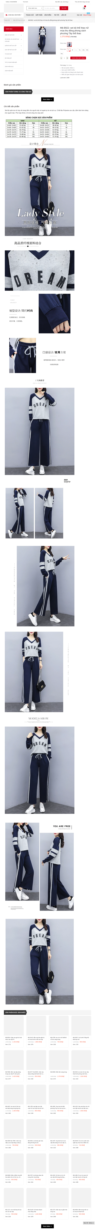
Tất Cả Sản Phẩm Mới (11, 62)
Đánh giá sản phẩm (12, 85)
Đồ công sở (8, 58)
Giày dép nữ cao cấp (10, 49)
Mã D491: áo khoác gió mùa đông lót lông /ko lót (35, 1141)
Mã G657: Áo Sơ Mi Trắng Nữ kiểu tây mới (81, 1038)
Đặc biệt (79, 15)
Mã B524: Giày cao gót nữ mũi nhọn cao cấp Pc (13, 1038)
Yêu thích (25, 2)
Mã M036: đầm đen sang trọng (58, 1072)
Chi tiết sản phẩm (11, 106)
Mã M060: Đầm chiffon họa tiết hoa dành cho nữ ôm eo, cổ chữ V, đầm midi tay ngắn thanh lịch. (13, 1176)
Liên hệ (63, 15)
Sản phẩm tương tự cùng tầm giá (18, 92)
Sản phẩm (48, 15)
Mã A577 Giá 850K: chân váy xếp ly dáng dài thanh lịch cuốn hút (36, 1073)
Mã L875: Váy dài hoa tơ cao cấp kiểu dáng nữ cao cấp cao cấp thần (58, 1142)
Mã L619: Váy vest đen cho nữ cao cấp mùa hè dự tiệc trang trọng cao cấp (81, 1107)
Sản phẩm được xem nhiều (15, 1012)
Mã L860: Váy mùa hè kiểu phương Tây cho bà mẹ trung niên (58, 1107)
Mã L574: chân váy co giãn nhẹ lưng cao (58, 1210)
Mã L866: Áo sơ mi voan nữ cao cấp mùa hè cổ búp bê (80, 1176)
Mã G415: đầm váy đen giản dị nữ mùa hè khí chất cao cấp (36, 1038)
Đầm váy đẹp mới (9, 35)
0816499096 (13, 2)
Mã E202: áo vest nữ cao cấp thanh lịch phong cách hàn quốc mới (81, 1073)
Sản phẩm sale (9, 66)
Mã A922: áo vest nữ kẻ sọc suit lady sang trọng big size (12, 1107)
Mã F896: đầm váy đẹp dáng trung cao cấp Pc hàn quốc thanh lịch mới (13, 1073)
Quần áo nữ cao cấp (10, 45)
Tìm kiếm (63, 8)
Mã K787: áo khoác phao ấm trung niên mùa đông (35, 1176)
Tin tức (56, 15)
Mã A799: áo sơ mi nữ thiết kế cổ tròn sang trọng (58, 1038)
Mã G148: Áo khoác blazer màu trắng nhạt (35, 1210)
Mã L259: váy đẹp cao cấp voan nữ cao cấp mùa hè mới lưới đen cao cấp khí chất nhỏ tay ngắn (36, 1107)
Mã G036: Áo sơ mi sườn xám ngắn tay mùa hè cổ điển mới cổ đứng (81, 1142)
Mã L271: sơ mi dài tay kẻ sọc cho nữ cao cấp (13, 1210)
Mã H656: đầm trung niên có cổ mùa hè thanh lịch (80, 1210)
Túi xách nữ (8, 54)
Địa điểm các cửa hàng (62, 2)
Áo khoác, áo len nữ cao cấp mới (12, 40)
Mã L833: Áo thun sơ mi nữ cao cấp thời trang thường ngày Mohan (57, 1176)
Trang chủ (30, 15)
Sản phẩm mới (9, 70)
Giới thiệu (39, 15)
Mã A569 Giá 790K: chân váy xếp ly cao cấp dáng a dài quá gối (13, 1142)
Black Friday (87, 15)
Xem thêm (47, 99)
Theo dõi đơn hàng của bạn (82, 2)
